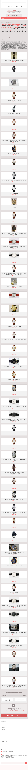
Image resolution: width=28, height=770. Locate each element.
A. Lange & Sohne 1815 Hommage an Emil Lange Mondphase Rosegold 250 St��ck (14, 234)
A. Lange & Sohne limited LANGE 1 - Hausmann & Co (14, 366)
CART (21, 6)
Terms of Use (4, 739)
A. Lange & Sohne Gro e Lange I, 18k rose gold (14, 565)
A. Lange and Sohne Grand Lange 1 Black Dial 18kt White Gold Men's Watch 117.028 (14, 74)
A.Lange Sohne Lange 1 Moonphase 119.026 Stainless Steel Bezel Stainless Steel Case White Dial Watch (14, 580)
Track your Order (4, 741)
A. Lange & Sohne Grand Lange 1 (14, 113)
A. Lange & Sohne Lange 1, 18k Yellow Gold (14, 313)
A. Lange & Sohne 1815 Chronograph (14, 326)
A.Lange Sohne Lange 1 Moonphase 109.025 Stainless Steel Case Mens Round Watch (14, 420)
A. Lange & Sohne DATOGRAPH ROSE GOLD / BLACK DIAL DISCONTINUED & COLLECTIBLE (14, 553)
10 (21, 692)
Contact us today (14, 715)
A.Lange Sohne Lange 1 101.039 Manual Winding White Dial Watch (14, 407)
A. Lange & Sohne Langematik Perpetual (14, 432)
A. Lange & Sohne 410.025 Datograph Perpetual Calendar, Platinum (14, 460)
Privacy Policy (4, 743)
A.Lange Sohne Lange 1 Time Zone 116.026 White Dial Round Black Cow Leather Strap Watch (14, 606)
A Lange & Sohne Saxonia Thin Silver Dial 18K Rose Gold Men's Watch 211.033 (14, 127)
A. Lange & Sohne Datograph (14, 153)
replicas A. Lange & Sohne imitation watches (11, 37)
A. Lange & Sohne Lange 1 (14, 193)
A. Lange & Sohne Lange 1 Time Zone (14, 100)
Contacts (3, 744)
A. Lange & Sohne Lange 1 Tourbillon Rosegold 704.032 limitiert (14, 207)
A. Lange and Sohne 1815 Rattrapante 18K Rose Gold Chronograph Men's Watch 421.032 (14, 486)
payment (16, 6)
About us (3, 724)
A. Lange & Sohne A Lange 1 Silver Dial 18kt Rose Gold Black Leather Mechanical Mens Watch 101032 (14, 274)
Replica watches (9, 6)
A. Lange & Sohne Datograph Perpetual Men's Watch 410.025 (14, 180)
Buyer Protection (4, 730)
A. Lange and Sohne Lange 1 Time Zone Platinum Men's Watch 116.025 (14, 513)
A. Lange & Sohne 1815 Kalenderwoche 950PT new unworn (14, 87)
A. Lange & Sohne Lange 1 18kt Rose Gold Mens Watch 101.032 (14, 525)
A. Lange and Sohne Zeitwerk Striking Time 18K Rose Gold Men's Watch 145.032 (14, 659)
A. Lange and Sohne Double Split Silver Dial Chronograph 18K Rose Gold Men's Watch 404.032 (14, 686)
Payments (3, 725)
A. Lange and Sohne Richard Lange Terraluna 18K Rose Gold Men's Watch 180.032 (14, 141)
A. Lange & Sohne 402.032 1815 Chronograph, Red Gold (14, 392)
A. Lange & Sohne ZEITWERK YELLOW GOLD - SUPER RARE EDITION (14, 353)
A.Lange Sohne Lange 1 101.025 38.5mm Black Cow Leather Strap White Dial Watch (13, 260)
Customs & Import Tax (5, 737)
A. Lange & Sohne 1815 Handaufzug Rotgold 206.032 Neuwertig (14, 673)
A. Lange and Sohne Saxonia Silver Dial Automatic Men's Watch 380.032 (14, 447)
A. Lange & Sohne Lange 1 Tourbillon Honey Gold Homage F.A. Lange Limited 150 (14, 167)
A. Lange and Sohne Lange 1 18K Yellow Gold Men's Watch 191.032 (14, 340)
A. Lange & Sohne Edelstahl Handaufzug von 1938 (14, 60)
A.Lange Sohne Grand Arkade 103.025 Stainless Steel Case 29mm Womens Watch (14, 300)
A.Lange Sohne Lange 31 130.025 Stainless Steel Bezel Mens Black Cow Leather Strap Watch (14, 619)
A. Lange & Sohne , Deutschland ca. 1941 (14, 286)
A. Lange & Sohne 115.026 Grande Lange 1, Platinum (14, 499)
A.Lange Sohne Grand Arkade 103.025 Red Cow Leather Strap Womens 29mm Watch (14, 247)
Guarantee (3, 729)
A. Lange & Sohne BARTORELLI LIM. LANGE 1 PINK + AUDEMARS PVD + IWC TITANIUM (14, 633)
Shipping (3, 727)
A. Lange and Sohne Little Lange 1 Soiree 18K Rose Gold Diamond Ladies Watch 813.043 (14, 473)
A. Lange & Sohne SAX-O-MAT (13, 539)
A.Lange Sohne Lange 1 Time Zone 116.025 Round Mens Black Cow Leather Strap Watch (14, 646)
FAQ (2, 732)
